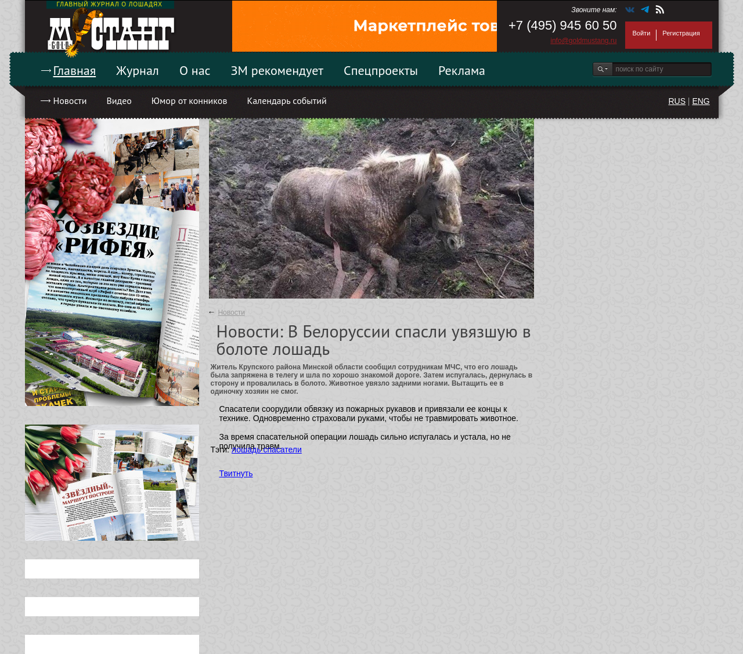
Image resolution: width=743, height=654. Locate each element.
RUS (677, 101)
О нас (195, 70)
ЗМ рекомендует (277, 70)
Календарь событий (286, 100)
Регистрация (680, 33)
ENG (700, 101)
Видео (118, 100)
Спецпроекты (381, 70)
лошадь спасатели (267, 449)
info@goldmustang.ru (583, 41)
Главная (74, 70)
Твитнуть (236, 473)
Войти (642, 33)
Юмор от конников (190, 100)
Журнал (137, 70)
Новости (70, 100)
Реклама (461, 70)
